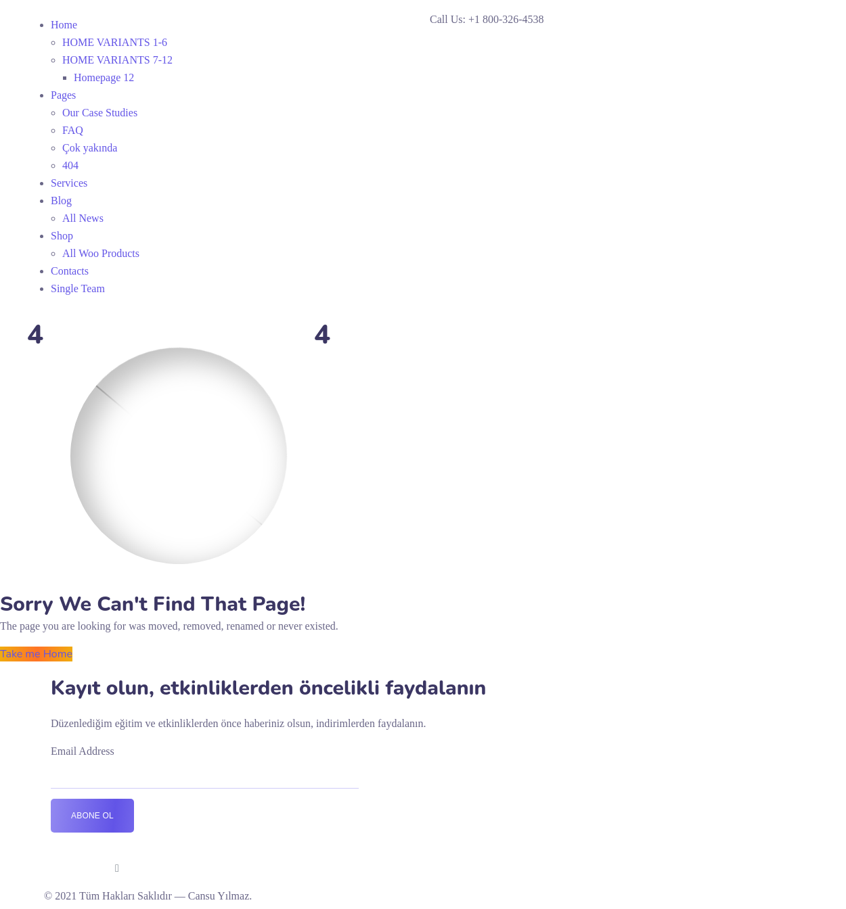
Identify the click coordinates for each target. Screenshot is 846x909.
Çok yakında (89, 148)
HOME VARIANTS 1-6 (114, 42)
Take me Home (36, 654)
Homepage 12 (104, 77)
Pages (63, 95)
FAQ (72, 130)
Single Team (78, 288)
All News (83, 218)
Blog (61, 200)
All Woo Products (100, 253)
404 (70, 165)
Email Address (82, 751)
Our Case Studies (99, 112)
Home (64, 24)
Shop (62, 235)
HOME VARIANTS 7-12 (117, 60)
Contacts (70, 271)
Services (69, 183)
